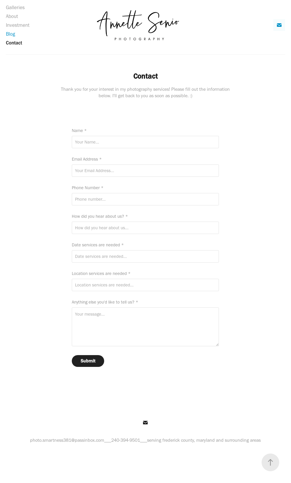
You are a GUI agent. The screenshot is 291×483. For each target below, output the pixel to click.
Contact (14, 43)
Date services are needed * (98, 245)
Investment (17, 25)
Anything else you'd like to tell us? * (105, 302)
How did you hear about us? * (100, 216)
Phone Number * (88, 188)
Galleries (15, 7)
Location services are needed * (101, 273)
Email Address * (87, 159)
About (12, 16)
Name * (79, 130)
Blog (10, 34)
